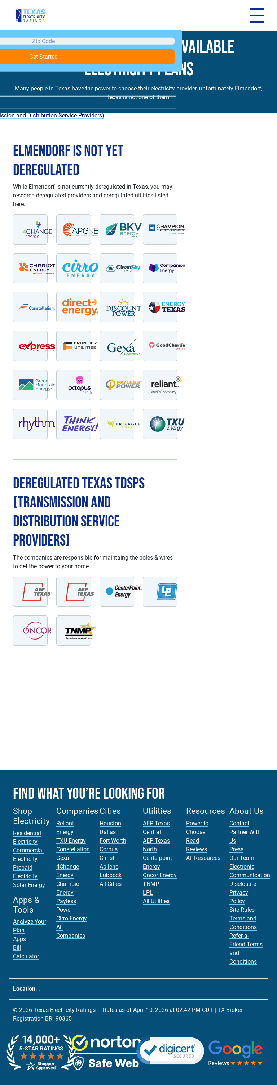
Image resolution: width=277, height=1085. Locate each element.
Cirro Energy (71, 918)
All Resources (203, 858)
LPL (148, 892)
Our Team (241, 858)
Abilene (109, 866)
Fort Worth (113, 840)
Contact (239, 823)
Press (236, 849)
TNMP (151, 883)
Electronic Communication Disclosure (249, 875)
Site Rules (242, 909)
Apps (19, 939)
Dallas (108, 832)
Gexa (62, 858)
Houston (110, 823)
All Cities (111, 883)
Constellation (73, 849)
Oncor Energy (160, 875)
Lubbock (111, 875)
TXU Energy (71, 840)
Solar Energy (29, 885)
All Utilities (156, 901)
